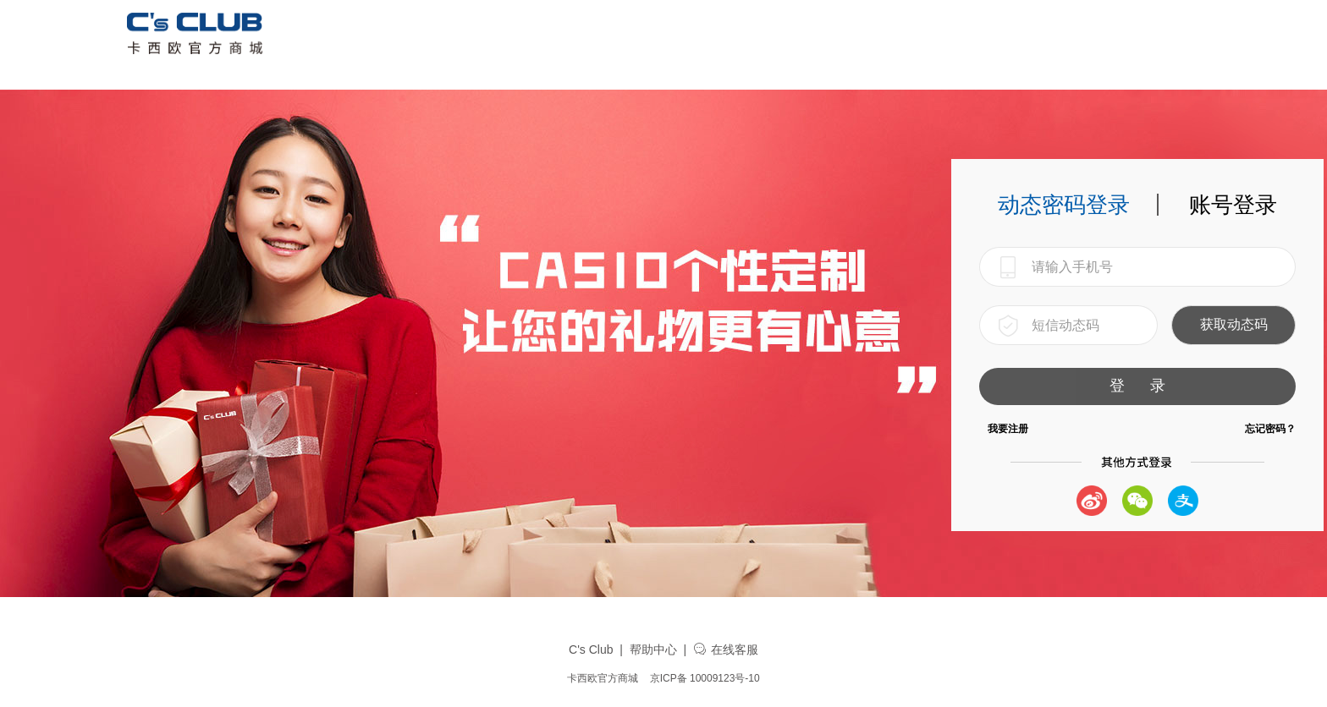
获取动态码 (1234, 324)
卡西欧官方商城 (602, 678)
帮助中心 (653, 649)
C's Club (591, 649)
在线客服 (725, 649)
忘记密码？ (1270, 429)
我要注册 (1008, 429)
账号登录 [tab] (1233, 204)
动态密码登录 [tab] (1064, 204)
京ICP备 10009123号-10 (705, 678)
